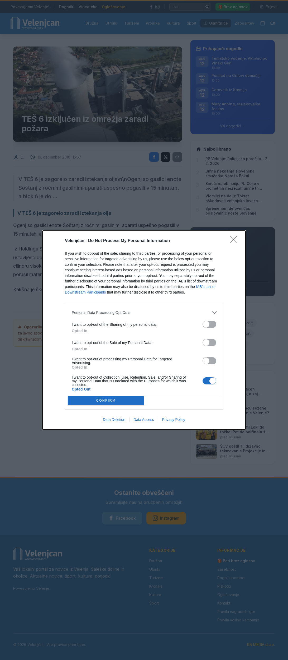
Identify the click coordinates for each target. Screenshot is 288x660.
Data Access (143, 419)
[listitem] (144, 312)
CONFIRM (106, 401)
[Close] (235, 241)
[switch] (209, 324)
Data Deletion (114, 419)
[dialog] (144, 330)
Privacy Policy (173, 419)
